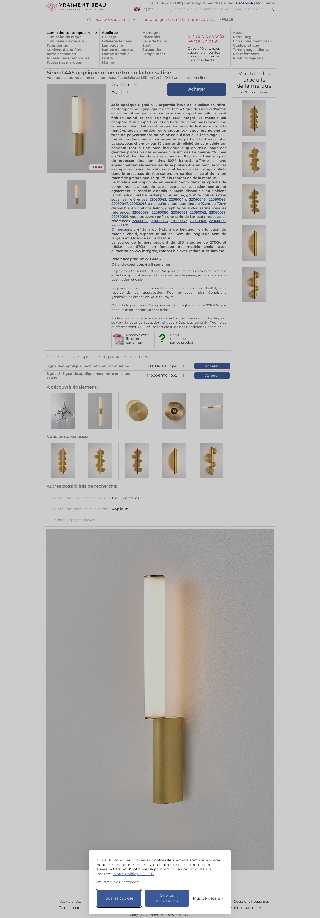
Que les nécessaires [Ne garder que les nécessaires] (167, 898)
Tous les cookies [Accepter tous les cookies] (119, 898)
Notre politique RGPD (133, 874)
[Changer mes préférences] (206, 898)
